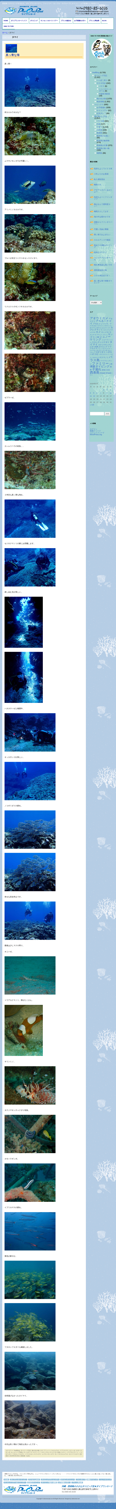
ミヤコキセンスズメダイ (33, 1454)
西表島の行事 (102, 145)
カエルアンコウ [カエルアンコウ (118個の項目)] (106, 328)
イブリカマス (64, 1450)
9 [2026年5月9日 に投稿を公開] (106, 393)
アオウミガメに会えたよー (103, 191)
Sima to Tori (9, 26)
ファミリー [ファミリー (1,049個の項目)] (100, 363)
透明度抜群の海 (100, 270)
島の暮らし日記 (100, 116)
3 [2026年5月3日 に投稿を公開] (110, 390)
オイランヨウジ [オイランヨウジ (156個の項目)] (95, 328)
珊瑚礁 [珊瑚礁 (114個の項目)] (104, 370)
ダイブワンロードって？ (19, 20)
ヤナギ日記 (101, 83)
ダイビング (34, 20)
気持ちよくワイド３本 (103, 169)
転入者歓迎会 (99, 179)
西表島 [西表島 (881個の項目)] (94, 372)
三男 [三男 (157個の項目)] (110, 364)
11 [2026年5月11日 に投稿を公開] (91, 396)
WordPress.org (96, 435)
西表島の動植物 (103, 141)
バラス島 (100, 121)
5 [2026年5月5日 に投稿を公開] (93, 393)
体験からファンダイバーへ (103, 223)
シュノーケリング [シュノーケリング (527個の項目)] (100, 338)
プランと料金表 (94, 20)
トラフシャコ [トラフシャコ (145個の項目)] (105, 348)
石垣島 (99, 130)
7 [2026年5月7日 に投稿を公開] (100, 393)
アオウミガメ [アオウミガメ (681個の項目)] (99, 318)
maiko (28, 1456)
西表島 (99, 133)
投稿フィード (95, 431)
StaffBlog (17, 1450)
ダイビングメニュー (67, 1479)
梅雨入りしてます (101, 211)
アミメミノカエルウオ (51, 1450)
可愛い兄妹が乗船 (101, 229)
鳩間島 (99, 153)
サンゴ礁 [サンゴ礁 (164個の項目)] (96, 337)
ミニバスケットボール (105, 90)
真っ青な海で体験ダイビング (103, 282)
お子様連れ (101, 107)
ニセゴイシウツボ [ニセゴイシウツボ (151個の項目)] (101, 350)
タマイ (63, 1452)
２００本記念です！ (102, 275)
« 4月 (92, 405)
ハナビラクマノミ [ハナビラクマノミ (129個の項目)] (104, 354)
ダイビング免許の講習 (49, 1482)
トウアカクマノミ (72, 1452)
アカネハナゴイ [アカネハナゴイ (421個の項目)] (100, 322)
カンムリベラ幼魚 (17, 1452)
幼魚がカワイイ (100, 252)
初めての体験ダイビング (103, 246)
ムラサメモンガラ (48, 1454)
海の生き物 (35, 1450)
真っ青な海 (12, 54)
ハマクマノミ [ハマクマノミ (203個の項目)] (103, 357)
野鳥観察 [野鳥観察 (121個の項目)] (102, 373)
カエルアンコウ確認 (102, 240)
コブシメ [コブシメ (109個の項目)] (105, 334)
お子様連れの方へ (80, 20)
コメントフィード (97, 433)
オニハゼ (72, 1450)
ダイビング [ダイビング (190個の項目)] (103, 347)
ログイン (93, 429)
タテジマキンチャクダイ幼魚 (50, 1452)
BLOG (104, 20)
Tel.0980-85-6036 (69, 1492)
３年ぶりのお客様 (101, 174)
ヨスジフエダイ (74, 1454)
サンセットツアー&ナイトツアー (15, 1482)
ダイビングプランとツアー (50, 1479)
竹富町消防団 (104, 94)
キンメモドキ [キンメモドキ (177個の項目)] (106, 332)
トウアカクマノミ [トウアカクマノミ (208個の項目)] (101, 347)
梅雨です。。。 (100, 185)
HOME (6, 20)
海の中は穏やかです (102, 217)
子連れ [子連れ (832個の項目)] (96, 369)
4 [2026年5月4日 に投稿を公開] (90, 393)
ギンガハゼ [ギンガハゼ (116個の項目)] (93, 334)
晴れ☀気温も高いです (103, 265)
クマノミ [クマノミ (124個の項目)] (99, 334)
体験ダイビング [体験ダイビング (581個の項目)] (100, 366)
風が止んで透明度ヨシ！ (102, 205)
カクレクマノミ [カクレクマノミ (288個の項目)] (101, 328)
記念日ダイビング (34, 1482)
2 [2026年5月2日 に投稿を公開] (106, 390)
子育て (99, 127)
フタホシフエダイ (18, 1454)
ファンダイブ (80, 1479)
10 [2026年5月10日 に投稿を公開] (111, 393)
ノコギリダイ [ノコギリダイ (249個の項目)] (99, 352)
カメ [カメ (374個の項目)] (98, 332)
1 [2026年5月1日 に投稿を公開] (103, 390)
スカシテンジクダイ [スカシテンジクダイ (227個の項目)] (100, 342)
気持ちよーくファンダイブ (103, 198)
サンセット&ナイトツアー (49, 20)
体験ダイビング (92, 1479)
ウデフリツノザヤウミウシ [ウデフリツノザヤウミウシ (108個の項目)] (104, 325)
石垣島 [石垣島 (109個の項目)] (108, 370)
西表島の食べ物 (103, 148)
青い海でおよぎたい (102, 235)
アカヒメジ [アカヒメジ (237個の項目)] (98, 324)
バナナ (101, 86)
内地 (98, 124)
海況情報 (100, 102)
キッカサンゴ (27, 1452)
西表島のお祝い (103, 136)
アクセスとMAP (34, 1479)
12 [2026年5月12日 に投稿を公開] (94, 396)
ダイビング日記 (26, 1450)
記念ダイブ (101, 113)
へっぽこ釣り (102, 80)
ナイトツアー (102, 110)
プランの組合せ (66, 20)
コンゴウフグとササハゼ (103, 258)
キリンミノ (37, 1452)
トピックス (99, 105)
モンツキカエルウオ (61, 1454)
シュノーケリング (105, 1479)
